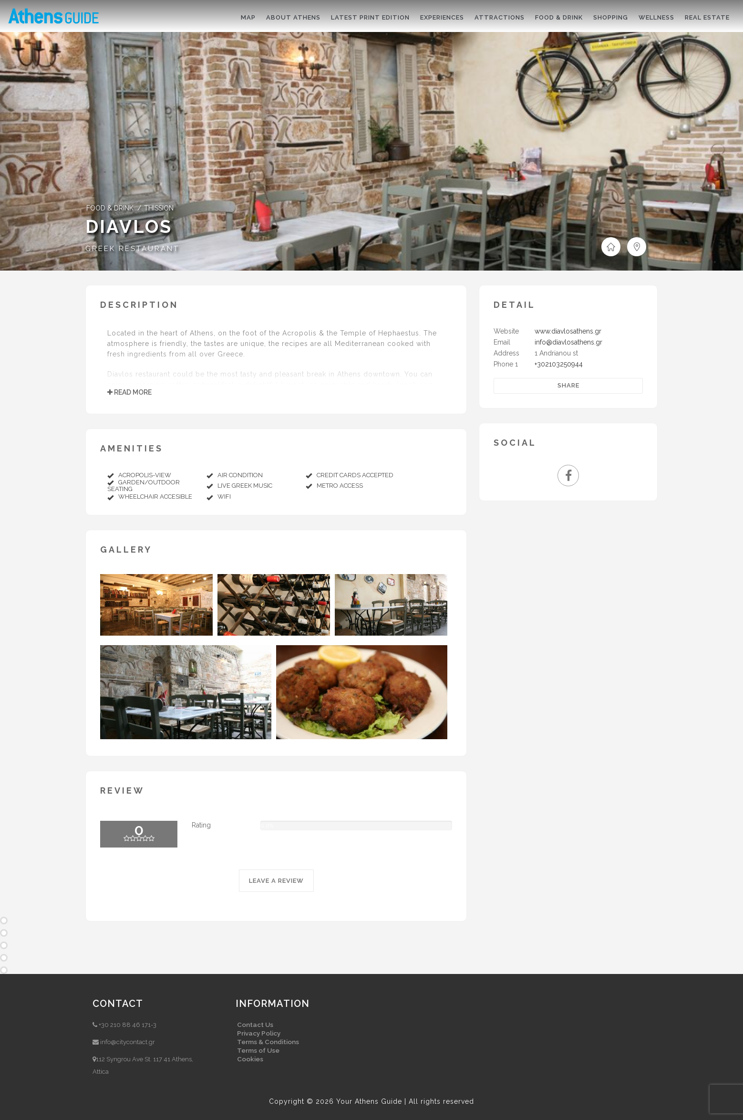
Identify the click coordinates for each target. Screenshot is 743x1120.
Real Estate (707, 17)
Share (568, 385)
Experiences (442, 17)
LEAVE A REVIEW (276, 880)
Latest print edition (370, 17)
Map (248, 17)
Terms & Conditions (268, 1042)
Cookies (250, 1059)
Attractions (500, 17)
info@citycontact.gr (127, 1042)
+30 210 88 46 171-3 (127, 1024)
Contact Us (255, 1024)
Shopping (610, 17)
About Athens (293, 17)
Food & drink (559, 17)
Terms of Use (258, 1050)
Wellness (656, 17)
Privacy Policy (258, 1033)
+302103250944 (559, 364)
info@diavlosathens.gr (568, 342)
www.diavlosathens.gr (568, 331)
